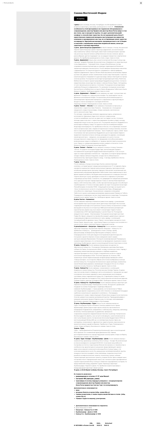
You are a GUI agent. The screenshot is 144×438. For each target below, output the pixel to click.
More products (9, 3)
